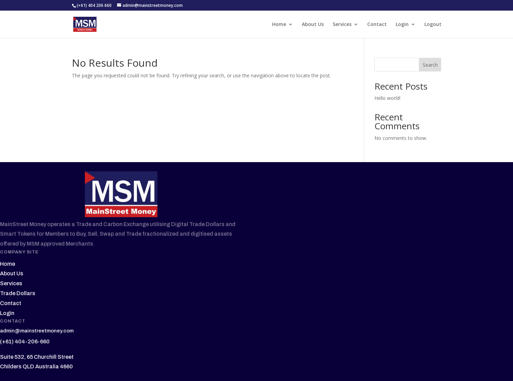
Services (342, 24)
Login (402, 24)
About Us (313, 24)
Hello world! (387, 98)
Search (430, 65)
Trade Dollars (17, 293)
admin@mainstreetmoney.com (37, 330)
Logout (432, 24)
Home (279, 24)
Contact (377, 24)
